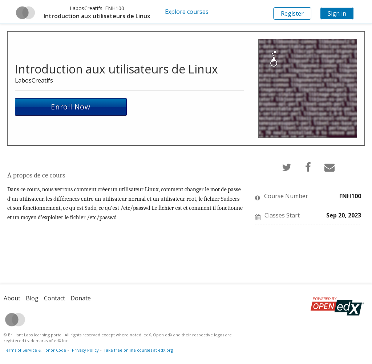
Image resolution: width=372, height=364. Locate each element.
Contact (54, 298)
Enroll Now (70, 107)
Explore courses (187, 12)
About (12, 298)
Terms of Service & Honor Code (35, 350)
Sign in (337, 13)
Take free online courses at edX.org (138, 350)
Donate (80, 298)
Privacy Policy (85, 350)
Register (292, 13)
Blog (32, 298)
